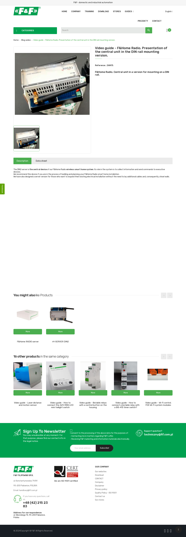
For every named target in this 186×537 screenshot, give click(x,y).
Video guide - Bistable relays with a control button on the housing (93, 405)
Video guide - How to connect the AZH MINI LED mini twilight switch (60, 405)
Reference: (100, 65)
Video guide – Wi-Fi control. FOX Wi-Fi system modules (158, 404)
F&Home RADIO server (28, 341)
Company (99, 482)
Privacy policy (101, 489)
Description (23, 161)
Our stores (99, 500)
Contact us (100, 496)
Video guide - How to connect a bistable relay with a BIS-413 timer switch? (126, 405)
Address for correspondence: (27, 513)
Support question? (153, 431)
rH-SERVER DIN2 (60, 341)
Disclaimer (99, 486)
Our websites (100, 471)
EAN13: (110, 65)
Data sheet (44, 161)
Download (99, 475)
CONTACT (99, 478)
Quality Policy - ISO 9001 (106, 493)
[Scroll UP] (178, 529)
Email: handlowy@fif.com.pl (25, 490)
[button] (27, 331)
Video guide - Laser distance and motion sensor (27, 404)
